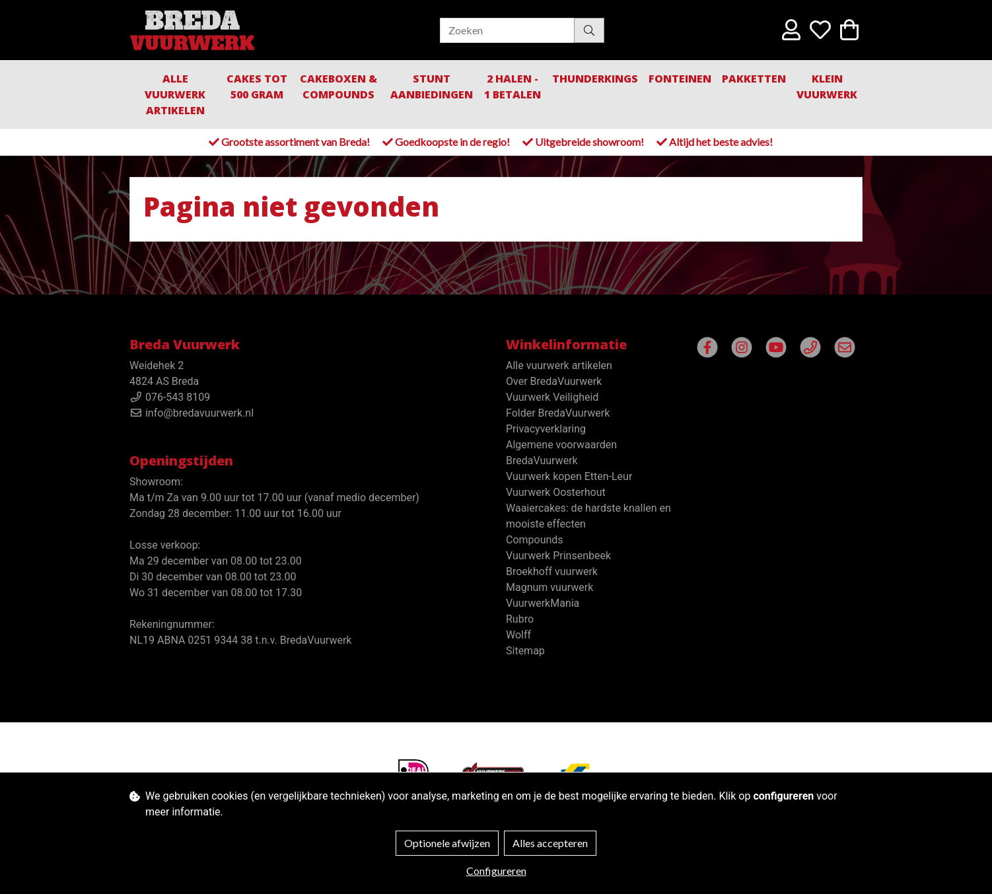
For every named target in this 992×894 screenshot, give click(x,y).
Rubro (520, 619)
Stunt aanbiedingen (431, 86)
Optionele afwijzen (447, 843)
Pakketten (754, 78)
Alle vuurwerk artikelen (175, 94)
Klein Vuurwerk (827, 86)
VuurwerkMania (542, 603)
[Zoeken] (507, 30)
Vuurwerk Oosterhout (556, 492)
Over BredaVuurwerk (554, 381)
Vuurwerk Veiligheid (552, 397)
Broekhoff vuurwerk (552, 571)
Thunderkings (595, 78)
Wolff (518, 635)
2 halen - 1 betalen (512, 86)
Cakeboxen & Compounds (338, 86)
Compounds (534, 539)
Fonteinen (680, 78)
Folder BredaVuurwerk (558, 413)
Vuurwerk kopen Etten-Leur (569, 476)
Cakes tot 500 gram (257, 86)
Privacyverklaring (546, 429)
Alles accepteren (550, 843)
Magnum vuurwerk (549, 587)
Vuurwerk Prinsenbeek (558, 555)
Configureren (496, 870)
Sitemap (525, 650)
